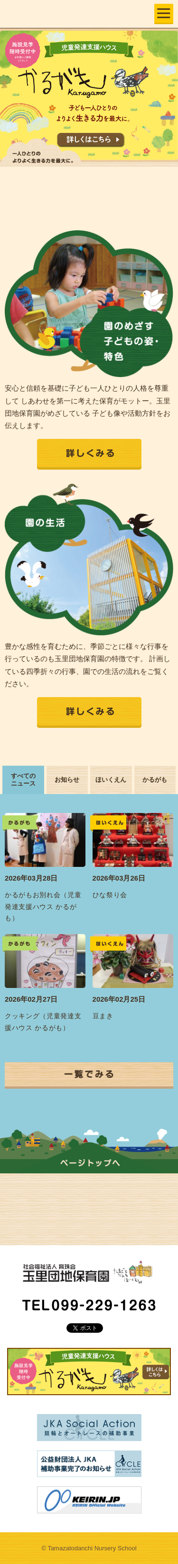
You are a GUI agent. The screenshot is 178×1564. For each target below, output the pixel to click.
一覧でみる (89, 1075)
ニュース (131, 1201)
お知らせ (67, 779)
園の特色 (47, 1185)
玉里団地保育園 (54, 13)
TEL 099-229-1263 (89, 1304)
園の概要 (131, 1185)
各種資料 (131, 1217)
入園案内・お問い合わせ (47, 1217)
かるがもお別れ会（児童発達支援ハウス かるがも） (43, 906)
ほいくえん (110, 779)
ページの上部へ (89, 1157)
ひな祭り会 (110, 895)
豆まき (103, 1016)
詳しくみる (89, 454)
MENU (163, 14)
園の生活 (47, 1201)
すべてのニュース (23, 779)
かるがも (154, 779)
